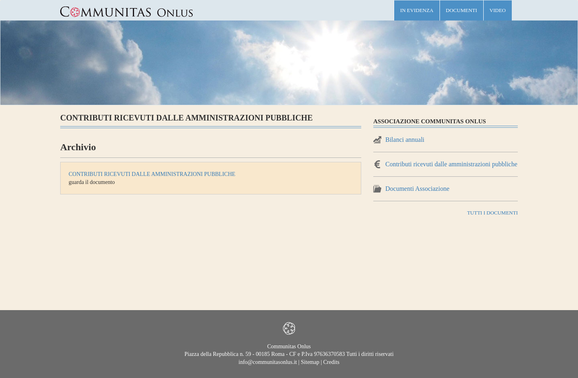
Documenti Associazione (417, 188)
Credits (331, 362)
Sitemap (310, 362)
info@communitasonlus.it (267, 362)
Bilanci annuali (404, 139)
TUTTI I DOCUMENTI (492, 213)
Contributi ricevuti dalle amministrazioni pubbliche (152, 174)
